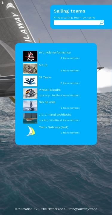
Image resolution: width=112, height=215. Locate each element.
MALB (43, 65)
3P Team (45, 77)
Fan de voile (47, 102)
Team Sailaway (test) (53, 127)
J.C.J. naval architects (55, 114)
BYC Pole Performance (54, 52)
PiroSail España (50, 90)
